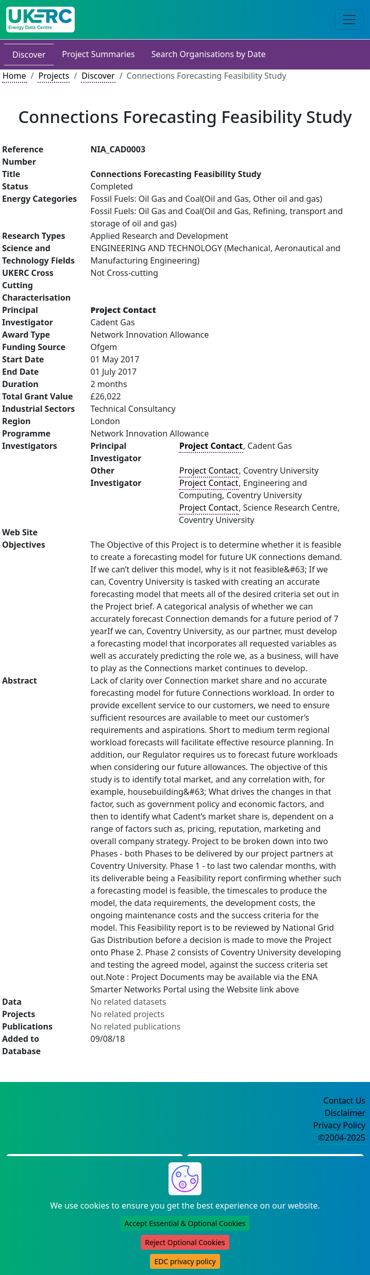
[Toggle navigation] (349, 19)
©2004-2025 (341, 1137)
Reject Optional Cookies (185, 1242)
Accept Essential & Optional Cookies (185, 1223)
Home (14, 75)
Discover (28, 54)
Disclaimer (345, 1113)
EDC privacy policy (184, 1261)
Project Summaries (98, 54)
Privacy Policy (339, 1125)
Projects (53, 75)
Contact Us (344, 1100)
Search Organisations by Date (209, 54)
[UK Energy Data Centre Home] (40, 19)
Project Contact (208, 470)
